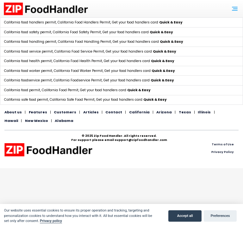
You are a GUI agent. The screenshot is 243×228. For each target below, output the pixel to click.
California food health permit (28, 61)
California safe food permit (26, 99)
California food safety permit (27, 32)
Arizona (164, 112)
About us (13, 112)
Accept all (185, 216)
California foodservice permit (28, 80)
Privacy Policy (222, 152)
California (139, 112)
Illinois (204, 112)
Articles (91, 112)
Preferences (220, 216)
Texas (185, 112)
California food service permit (28, 51)
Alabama (64, 120)
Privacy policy (51, 221)
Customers (65, 112)
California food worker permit (28, 70)
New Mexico (36, 120)
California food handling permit (30, 41)
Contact (113, 112)
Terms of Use (223, 144)
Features (38, 112)
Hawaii (11, 120)
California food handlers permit (30, 22)
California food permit (22, 90)
